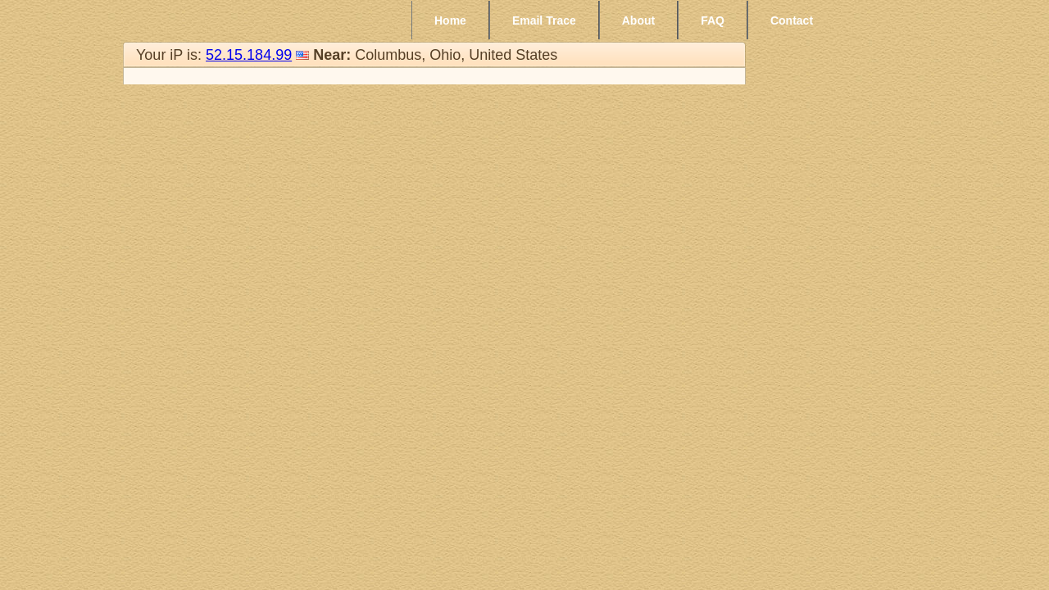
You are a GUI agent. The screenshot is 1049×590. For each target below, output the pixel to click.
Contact (791, 20)
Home (450, 20)
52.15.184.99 (249, 55)
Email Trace (544, 20)
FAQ (712, 20)
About (638, 20)
